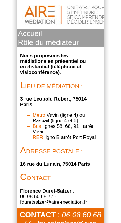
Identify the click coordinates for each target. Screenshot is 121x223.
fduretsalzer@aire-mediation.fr (53, 202)
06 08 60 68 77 (36, 196)
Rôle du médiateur (48, 42)
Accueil (30, 33)
